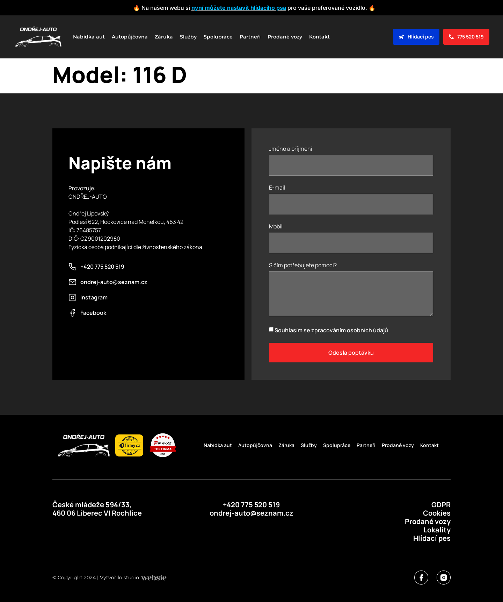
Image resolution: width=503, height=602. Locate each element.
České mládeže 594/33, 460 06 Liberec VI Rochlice (97, 509)
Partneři (250, 37)
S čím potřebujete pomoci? (303, 265)
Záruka (164, 37)
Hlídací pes (432, 538)
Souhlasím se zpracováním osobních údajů (331, 330)
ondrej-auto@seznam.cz (251, 513)
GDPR (441, 504)
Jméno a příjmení (290, 149)
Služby (188, 37)
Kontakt (319, 37)
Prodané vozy (285, 37)
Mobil (276, 227)
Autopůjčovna (130, 37)
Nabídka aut (89, 37)
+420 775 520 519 (251, 504)
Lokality (437, 529)
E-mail (277, 188)
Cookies (437, 513)
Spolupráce (218, 37)
